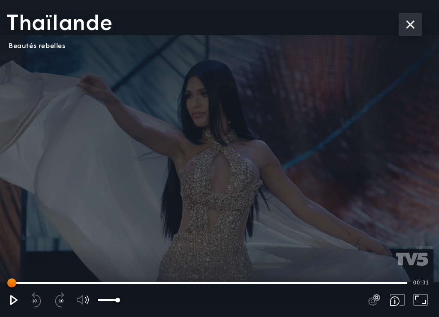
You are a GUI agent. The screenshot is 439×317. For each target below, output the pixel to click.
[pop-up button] (374, 300)
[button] (13, 300)
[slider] (208, 282)
